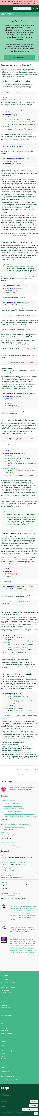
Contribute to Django (6, 1007)
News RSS (3, 1058)
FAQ (2, 856)
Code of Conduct (5, 990)
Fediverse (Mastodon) (6, 1051)
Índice (2, 862)
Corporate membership (6, 1073)
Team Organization (5, 985)
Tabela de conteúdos (7, 829)
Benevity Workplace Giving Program (10, 1079)
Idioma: (33, 1105)
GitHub (2, 1045)
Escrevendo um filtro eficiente (14, 808)
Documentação (7, 14)
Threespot (4, 1102)
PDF (16, 893)
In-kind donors (6, 1095)
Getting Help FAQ (5, 1028)
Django (2, 8)
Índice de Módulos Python (8, 835)
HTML (12, 893)
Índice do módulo (10, 862)
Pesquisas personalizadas (9, 800)
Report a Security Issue (6, 1013)
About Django (4, 979)
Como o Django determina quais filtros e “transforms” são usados (20, 816)
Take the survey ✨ (19, 57)
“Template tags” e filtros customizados (27, 769)
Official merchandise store (7, 1076)
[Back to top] (35, 1113)
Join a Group (4, 1005)
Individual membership (6, 1015)
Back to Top (19, 775)
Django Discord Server (7, 869)
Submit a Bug (4, 1010)
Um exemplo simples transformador (13, 806)
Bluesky (3, 1053)
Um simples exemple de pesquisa (12, 803)
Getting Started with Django (8, 982)
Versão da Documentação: (29, 1109)
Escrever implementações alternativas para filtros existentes (19, 814)
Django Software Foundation (8, 987)
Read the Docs (11, 895)
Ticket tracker (4, 882)
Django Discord (4, 1030)
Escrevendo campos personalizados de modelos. (14, 768)
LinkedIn (3, 1056)
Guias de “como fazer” (9, 845)
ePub (19, 893)
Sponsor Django (5, 1071)
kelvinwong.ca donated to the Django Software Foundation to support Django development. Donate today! (23, 789)
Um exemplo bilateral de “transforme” (13, 811)
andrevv (4, 1106)
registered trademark (5, 1112)
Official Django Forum (7, 875)
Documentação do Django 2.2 (9, 842)
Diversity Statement (6, 992)
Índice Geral (5, 832)
